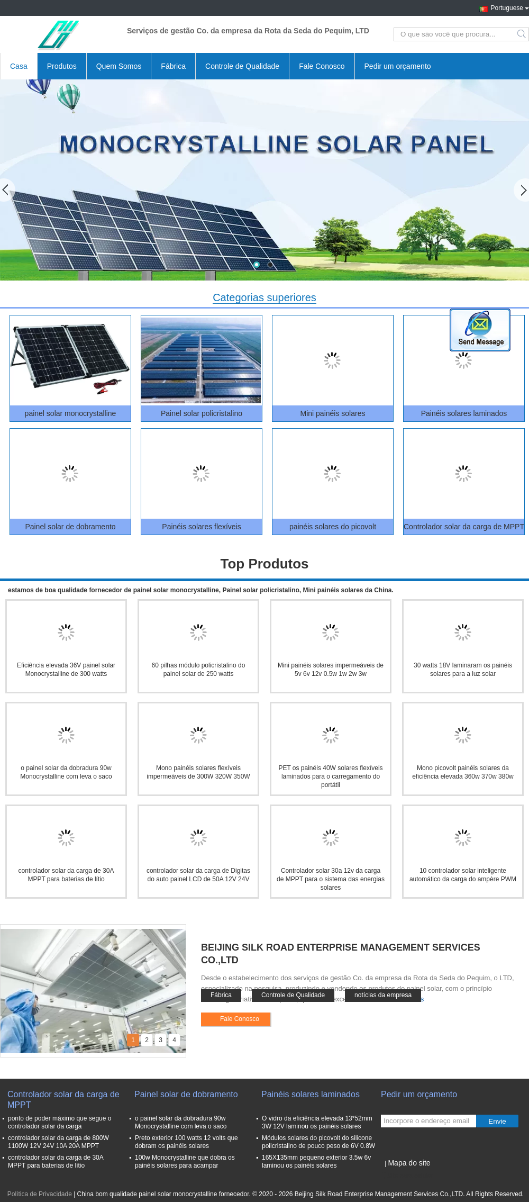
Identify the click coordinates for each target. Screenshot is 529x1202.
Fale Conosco (321, 66)
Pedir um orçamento (397, 66)
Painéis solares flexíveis (201, 526)
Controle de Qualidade (242, 66)
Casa (19, 66)
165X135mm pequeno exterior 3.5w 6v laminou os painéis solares (316, 1161)
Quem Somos (119, 66)
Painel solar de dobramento (70, 526)
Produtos (62, 66)
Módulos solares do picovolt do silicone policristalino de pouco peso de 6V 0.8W (318, 1142)
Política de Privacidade (39, 1194)
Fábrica (173, 66)
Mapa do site (409, 1163)
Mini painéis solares (333, 413)
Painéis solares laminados (464, 413)
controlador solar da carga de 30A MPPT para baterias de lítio (55, 1161)
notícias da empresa (383, 995)
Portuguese (510, 7)
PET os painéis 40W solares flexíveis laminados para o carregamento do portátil (330, 776)
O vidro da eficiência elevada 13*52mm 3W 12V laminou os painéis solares (317, 1122)
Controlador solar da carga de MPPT (464, 526)
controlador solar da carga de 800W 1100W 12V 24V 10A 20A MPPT (58, 1142)
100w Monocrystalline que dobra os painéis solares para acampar (185, 1161)
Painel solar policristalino (201, 413)
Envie (497, 1121)
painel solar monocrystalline (70, 413)
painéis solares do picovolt (332, 526)
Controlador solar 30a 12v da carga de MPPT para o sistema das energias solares (331, 879)
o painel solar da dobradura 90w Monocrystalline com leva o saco (180, 1122)
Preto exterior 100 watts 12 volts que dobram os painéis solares (186, 1142)
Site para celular (407, 1176)
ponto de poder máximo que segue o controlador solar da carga (59, 1122)
